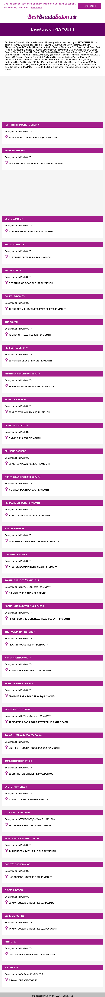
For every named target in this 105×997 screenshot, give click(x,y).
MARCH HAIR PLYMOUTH (18, 658)
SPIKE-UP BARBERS (15, 399)
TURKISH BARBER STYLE (18, 761)
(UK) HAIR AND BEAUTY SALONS (22, 125)
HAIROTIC (10, 942)
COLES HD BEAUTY (15, 296)
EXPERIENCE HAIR (15, 916)
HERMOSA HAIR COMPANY (19, 684)
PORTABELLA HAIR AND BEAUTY (22, 477)
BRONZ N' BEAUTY (14, 245)
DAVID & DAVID (14, 890)
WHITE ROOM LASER (16, 787)
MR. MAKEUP (11, 968)
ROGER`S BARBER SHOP (17, 864)
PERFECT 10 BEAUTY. (16, 348)
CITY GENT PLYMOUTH (17, 813)
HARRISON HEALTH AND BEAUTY (22, 374)
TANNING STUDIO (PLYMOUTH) (22, 580)
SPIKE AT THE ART (15, 151)
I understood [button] (90, 6)
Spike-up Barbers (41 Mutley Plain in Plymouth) (67, 57)
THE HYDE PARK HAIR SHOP (20, 632)
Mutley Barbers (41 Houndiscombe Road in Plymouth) (50, 64)
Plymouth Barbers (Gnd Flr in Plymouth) (24, 59)
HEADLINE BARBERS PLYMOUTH (22, 503)
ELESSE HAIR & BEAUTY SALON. (22, 838)
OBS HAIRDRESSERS (16, 554)
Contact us (68, 996)
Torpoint (93, 67)
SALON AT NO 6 (13, 270)
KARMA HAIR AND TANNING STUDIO (24, 606)
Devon (78, 67)
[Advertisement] (52, 99)
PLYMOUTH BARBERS (16, 425)
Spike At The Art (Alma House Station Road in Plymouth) (43, 47)
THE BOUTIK (11, 322)
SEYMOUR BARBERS (15, 451)
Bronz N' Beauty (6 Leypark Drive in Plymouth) (46, 50)
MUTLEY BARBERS (14, 529)
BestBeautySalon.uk (14, 42)
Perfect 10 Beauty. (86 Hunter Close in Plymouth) (55, 55)
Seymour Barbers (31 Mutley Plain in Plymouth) (68, 59)
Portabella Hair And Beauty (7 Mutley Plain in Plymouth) (32, 62)
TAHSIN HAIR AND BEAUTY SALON (23, 735)
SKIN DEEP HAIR (14, 219)
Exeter (8, 69)
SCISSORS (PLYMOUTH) (17, 709)
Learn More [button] (36, 7)
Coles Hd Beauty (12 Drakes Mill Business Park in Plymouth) (53, 52)
